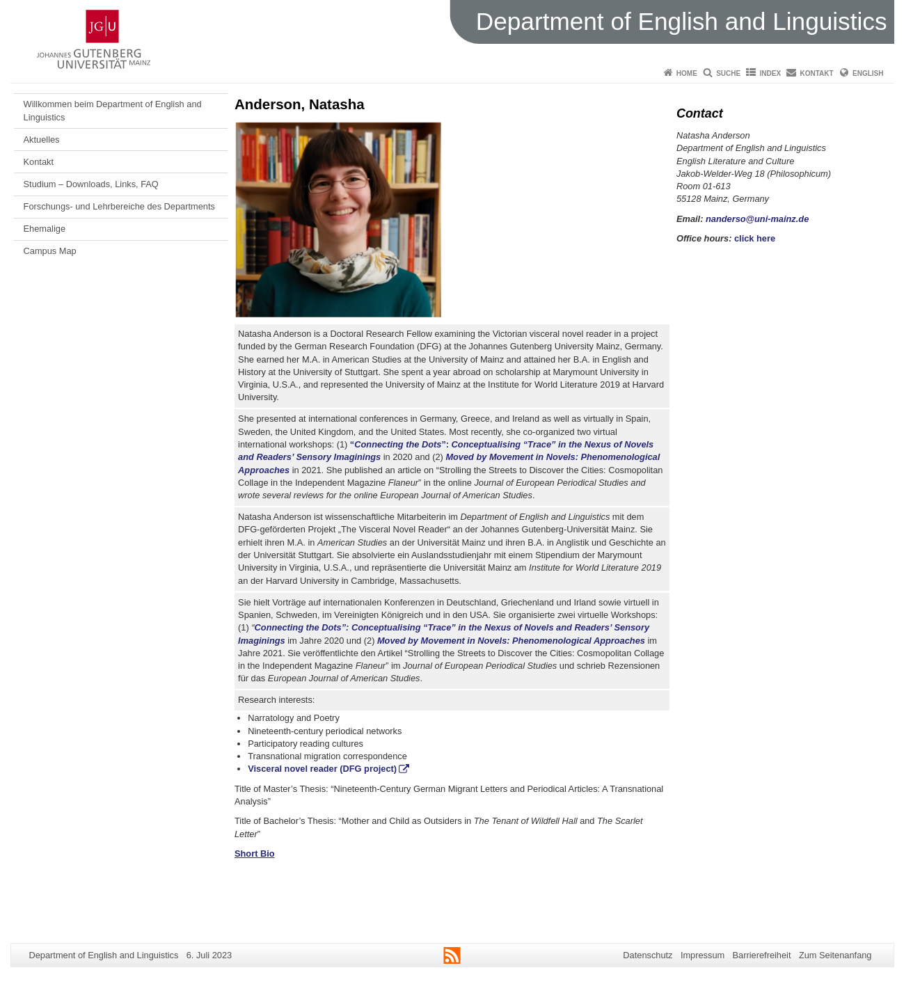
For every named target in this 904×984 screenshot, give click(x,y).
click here (754, 238)
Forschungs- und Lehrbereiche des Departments (119, 206)
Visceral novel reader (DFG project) (322, 768)
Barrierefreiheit (762, 955)
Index (771, 73)
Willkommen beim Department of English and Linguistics (113, 110)
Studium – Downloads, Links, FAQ (91, 184)
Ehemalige (44, 228)
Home (686, 73)
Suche (728, 73)
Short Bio (255, 853)
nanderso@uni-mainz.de (757, 219)
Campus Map (50, 251)
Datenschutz (647, 955)
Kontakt (817, 73)
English (868, 73)
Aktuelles (42, 139)
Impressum (702, 955)
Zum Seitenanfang (835, 955)
